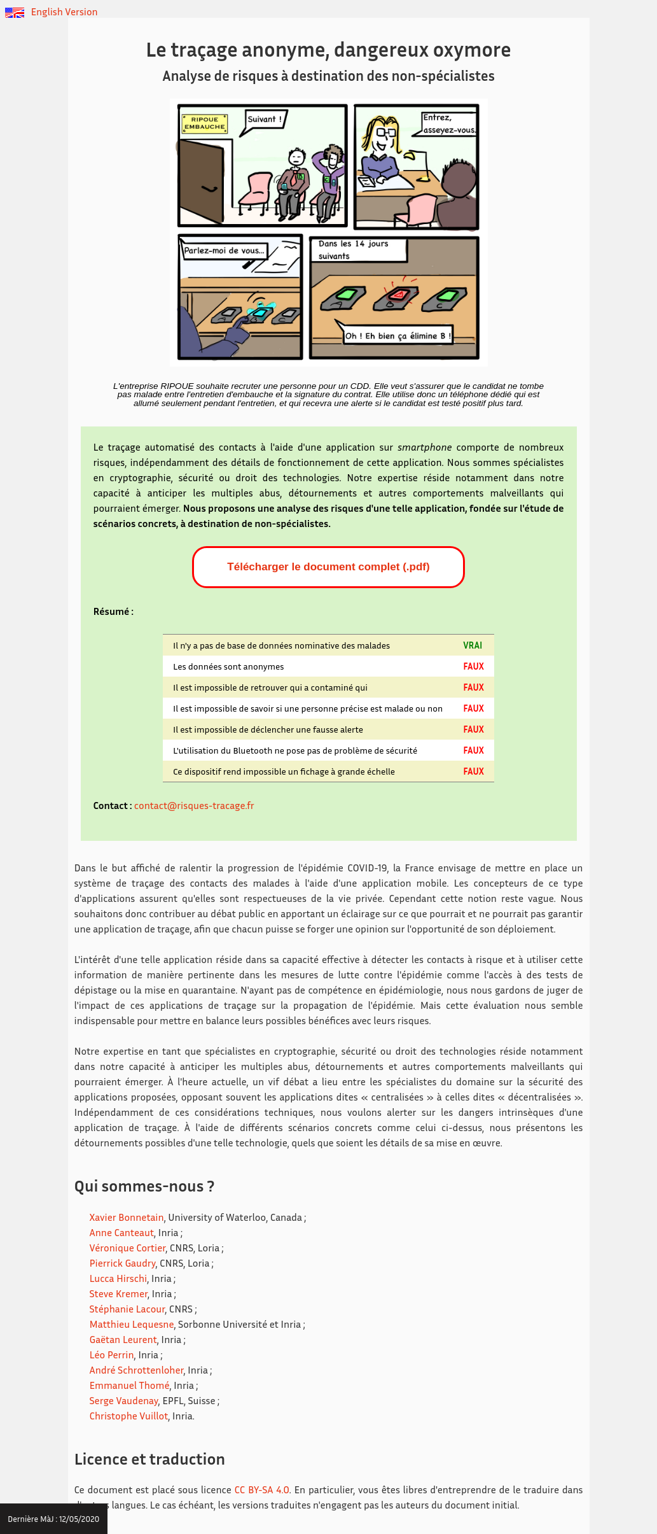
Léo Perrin (112, 1354)
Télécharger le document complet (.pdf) (328, 567)
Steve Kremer (119, 1293)
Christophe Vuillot (129, 1415)
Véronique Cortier (128, 1247)
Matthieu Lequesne (132, 1324)
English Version (51, 11)
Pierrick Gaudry (123, 1262)
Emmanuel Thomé (130, 1385)
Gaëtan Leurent (123, 1339)
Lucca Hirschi (119, 1278)
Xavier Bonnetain (127, 1217)
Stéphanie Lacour (127, 1308)
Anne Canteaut (122, 1232)
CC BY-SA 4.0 (262, 1489)
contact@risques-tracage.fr (194, 805)
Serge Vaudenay (124, 1400)
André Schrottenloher (137, 1369)
